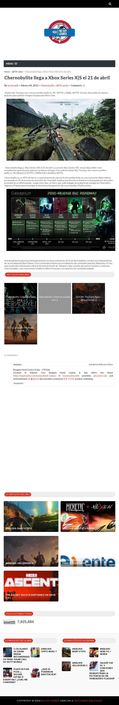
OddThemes (81, 700)
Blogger (96, 700)
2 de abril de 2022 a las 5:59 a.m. (101, 364)
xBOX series (17, 71)
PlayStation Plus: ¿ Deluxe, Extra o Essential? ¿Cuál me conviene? (16, 675)
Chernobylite (48, 85)
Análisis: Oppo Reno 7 (49, 650)
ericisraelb (13, 85)
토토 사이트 (68, 378)
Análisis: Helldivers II (19, 563)
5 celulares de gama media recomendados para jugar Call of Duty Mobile (16, 655)
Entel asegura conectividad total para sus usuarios (85, 562)
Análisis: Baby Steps (19, 528)
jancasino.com (100, 375)
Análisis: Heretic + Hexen (78, 528)
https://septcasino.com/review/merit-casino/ (34, 375)
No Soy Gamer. (50, 700)
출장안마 (35, 378)
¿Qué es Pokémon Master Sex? (48, 672)
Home (7, 71)
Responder (18, 383)
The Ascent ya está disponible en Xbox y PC (31, 596)
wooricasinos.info (71, 375)
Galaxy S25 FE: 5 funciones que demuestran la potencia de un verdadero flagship (102, 671)
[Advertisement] (27, 465)
